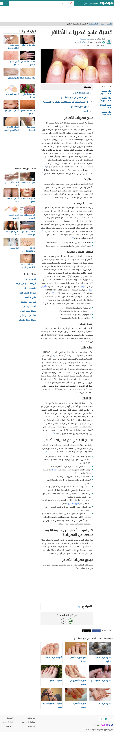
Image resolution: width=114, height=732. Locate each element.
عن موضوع (31, 718)
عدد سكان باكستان (28, 302)
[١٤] (47, 553)
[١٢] (53, 433)
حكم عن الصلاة (30, 297)
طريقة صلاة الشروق (27, 320)
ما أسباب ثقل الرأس (28, 315)
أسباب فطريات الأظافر (105, 106)
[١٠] (74, 355)
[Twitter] (106, 719)
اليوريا (54, 470)
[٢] (45, 166)
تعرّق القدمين (73, 503)
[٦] (73, 237)
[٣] (42, 173)
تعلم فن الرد (31, 279)
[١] (87, 153)
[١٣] (47, 451)
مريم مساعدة (85, 39)
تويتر (88, 631)
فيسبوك (97, 631)
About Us (31, 726)
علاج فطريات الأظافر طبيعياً (105, 99)
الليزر (56, 355)
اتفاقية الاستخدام (6, 722)
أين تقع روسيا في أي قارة (25, 284)
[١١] (54, 433)
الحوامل (83, 286)
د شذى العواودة (81, 42)
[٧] (54, 292)
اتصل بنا (10, 718)
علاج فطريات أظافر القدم (106, 113)
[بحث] (71, 3)
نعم (70, 621)
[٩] (43, 303)
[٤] (52, 197)
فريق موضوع (8, 726)
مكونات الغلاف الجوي (27, 293)
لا (63, 621)
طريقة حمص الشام (28, 311)
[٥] (42, 231)
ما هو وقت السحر (29, 288)
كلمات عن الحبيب (29, 306)
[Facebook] (111, 719)
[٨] (52, 292)
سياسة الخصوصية (28, 722)
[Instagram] (101, 719)
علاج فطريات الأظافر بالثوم (105, 92)
